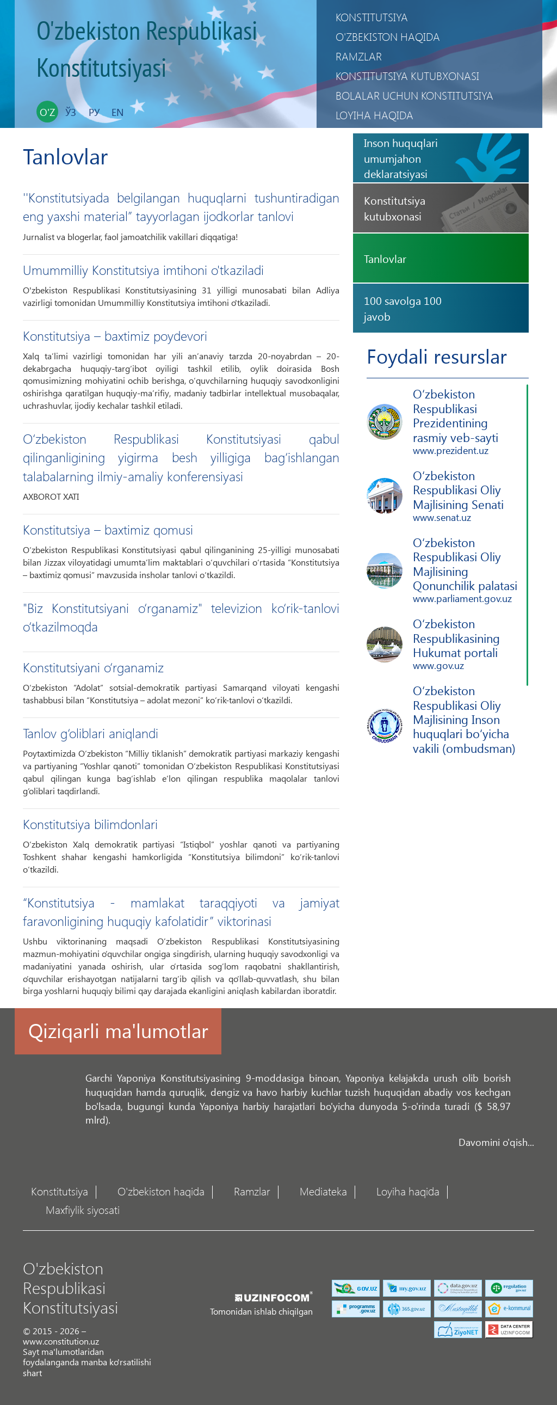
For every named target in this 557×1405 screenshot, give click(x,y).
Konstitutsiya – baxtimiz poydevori (115, 335)
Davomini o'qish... (496, 1142)
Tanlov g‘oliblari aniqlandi (90, 732)
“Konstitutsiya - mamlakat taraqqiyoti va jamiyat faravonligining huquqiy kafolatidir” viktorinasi (181, 911)
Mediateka (323, 1190)
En (117, 112)
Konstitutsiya (372, 16)
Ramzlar (359, 56)
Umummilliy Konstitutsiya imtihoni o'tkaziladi (143, 269)
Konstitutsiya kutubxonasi (407, 75)
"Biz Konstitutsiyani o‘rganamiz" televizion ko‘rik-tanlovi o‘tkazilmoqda (181, 617)
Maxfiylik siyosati (83, 1209)
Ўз (70, 112)
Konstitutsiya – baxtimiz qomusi (108, 529)
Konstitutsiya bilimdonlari (90, 823)
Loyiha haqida (374, 114)
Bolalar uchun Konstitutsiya (414, 95)
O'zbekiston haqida (388, 36)
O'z (47, 112)
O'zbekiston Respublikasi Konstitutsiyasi (146, 50)
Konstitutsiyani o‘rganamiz (93, 667)
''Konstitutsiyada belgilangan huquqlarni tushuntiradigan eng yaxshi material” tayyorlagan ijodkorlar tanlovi (181, 206)
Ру (94, 112)
